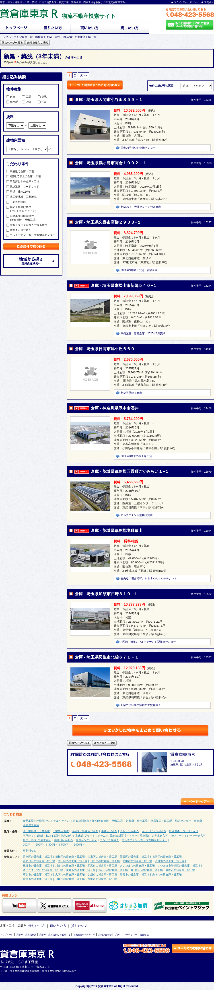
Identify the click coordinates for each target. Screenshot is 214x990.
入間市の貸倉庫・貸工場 (70, 874)
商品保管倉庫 (31, 825)
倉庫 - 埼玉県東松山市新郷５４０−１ (124, 285)
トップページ (6, 934)
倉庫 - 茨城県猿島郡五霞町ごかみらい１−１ (130, 471)
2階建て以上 (44, 835)
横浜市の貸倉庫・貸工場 (102, 879)
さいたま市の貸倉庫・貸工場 (137, 865)
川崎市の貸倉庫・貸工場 (70, 879)
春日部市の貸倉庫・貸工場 (147, 870)
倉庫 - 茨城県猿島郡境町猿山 (116, 530)
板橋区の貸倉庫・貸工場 (70, 856)
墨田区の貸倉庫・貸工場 (134, 856)
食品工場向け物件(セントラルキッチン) (46, 820)
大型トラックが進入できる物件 (26, 224)
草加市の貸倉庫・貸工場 (37, 874)
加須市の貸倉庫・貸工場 (102, 874)
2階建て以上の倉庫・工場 (23, 176)
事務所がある (109, 831)
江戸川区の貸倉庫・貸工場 (39, 861)
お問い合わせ (105, 934)
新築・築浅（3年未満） (37, 840)
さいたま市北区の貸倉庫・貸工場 (43, 870)
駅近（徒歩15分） (18, 191)
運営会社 (209, 2)
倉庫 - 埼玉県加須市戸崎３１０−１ (106, 594)
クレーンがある (129, 831)
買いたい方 (58, 926)
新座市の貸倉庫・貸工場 (37, 879)
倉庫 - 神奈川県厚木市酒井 (114, 408)
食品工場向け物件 (30, 209)
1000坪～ (79, 844)
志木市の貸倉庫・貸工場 (167, 874)
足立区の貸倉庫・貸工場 (37, 856)
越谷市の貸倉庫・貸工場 (180, 870)
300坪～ (53, 844)
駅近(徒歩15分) (63, 835)
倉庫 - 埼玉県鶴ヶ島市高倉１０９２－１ (111, 163)
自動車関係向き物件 (30, 218)
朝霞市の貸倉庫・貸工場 (134, 874)
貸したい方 (79, 926)
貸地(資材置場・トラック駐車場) (129, 835)
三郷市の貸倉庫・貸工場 (37, 865)
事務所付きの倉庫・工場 (22, 181)
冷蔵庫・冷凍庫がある (85, 831)
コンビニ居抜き (109, 840)
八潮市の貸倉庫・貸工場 (169, 861)
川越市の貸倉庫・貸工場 (70, 865)
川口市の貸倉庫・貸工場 (105, 861)
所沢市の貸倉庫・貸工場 (102, 865)
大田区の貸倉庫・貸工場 (72, 861)
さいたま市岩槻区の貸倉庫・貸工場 (179, 865)
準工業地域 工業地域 (21, 196)
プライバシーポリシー (186, 2)
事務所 (12, 101)
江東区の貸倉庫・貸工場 (102, 856)
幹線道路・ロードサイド (22, 186)
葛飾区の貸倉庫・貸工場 (167, 856)
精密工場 (142, 820)
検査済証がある (63, 840)
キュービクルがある (154, 831)
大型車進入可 (160, 835)
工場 (26, 96)
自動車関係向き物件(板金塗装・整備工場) (98, 820)
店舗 (26, 101)
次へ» (84, 75)
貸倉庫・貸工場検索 (26, 934)
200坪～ (40, 844)
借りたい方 (36, 926)
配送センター (183, 820)
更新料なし (29, 850)
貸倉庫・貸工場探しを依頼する (54, 934)
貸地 (42, 96)
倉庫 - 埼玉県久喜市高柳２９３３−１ (108, 222)
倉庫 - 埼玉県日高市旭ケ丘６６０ (105, 349)
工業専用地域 (16, 202)
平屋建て (28, 835)
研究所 (198, 820)
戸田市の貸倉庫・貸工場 (137, 861)
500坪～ (66, 844)
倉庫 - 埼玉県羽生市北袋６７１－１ (107, 657)
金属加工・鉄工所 (161, 820)
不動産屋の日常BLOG (84, 934)
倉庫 (10, 96)
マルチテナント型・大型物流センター (30, 235)
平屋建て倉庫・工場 (20, 171)
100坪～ (28, 844)
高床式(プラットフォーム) (91, 835)
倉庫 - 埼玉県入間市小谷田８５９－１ (109, 99)
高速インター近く (18, 229)
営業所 (130, 820)
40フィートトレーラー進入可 (188, 835)
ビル (42, 101)
